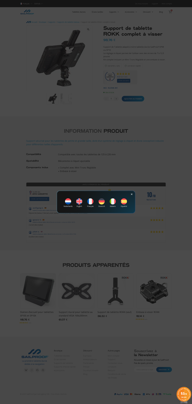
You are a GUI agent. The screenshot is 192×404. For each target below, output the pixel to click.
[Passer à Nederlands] (68, 202)
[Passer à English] (79, 202)
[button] (132, 194)
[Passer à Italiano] (112, 202)
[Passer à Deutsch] (101, 202)
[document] (96, 202)
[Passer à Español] (124, 202)
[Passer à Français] (90, 202)
